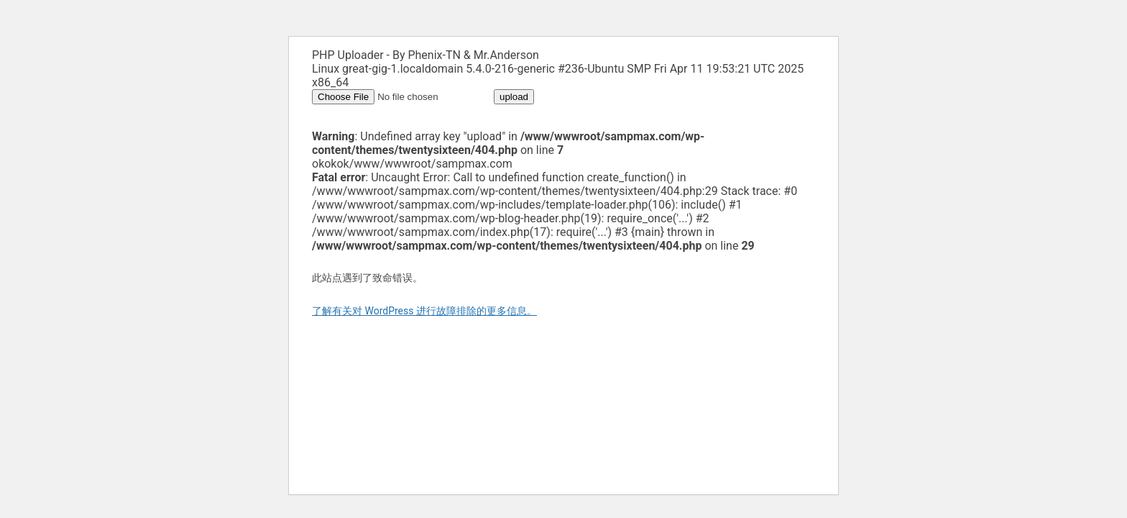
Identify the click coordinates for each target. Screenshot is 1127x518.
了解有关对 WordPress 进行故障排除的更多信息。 (424, 311)
